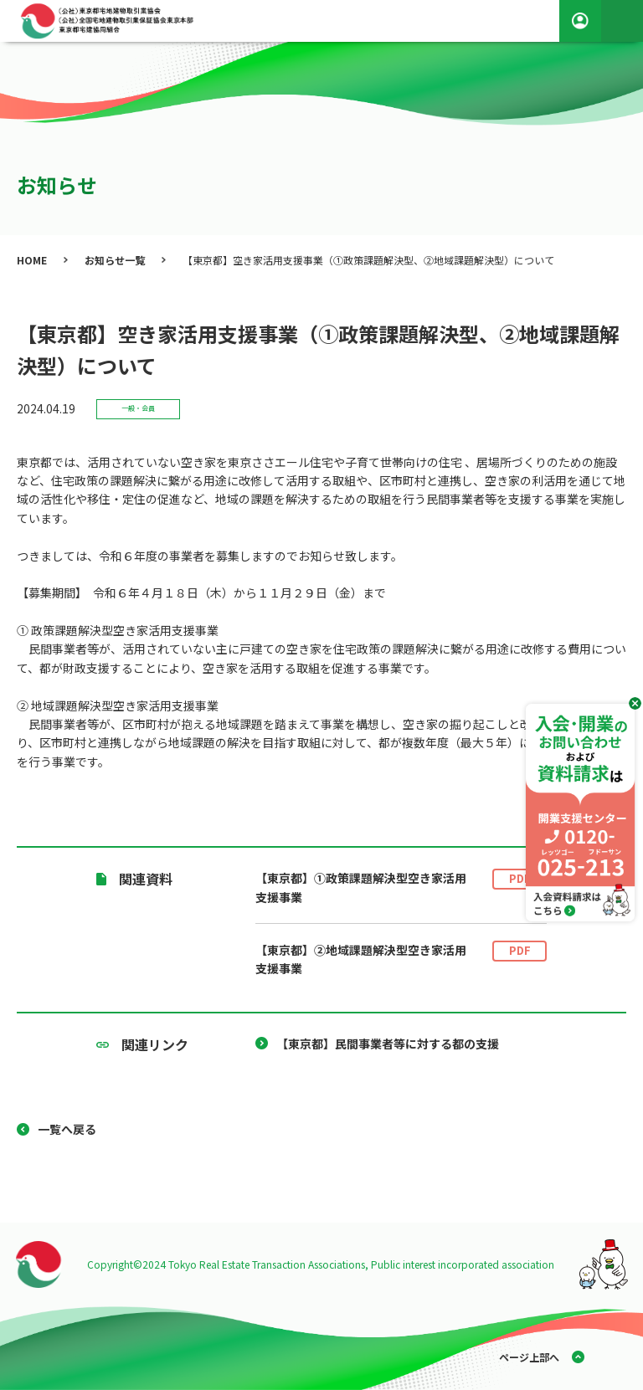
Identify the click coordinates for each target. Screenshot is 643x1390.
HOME (32, 260)
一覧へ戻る (67, 1129)
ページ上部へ (529, 1357)
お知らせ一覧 (115, 260)
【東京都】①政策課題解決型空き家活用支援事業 (401, 887)
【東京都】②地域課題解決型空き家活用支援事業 (401, 959)
